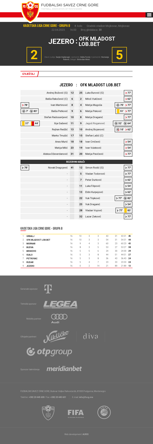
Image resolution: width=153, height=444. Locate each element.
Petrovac (32, 258)
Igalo (29, 255)
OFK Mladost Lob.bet (38, 240)
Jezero (30, 266)
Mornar (30, 243)
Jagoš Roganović (95, 123)
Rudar (29, 262)
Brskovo (31, 251)
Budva (29, 247)
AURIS (85, 434)
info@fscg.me (86, 397)
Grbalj (30, 236)
